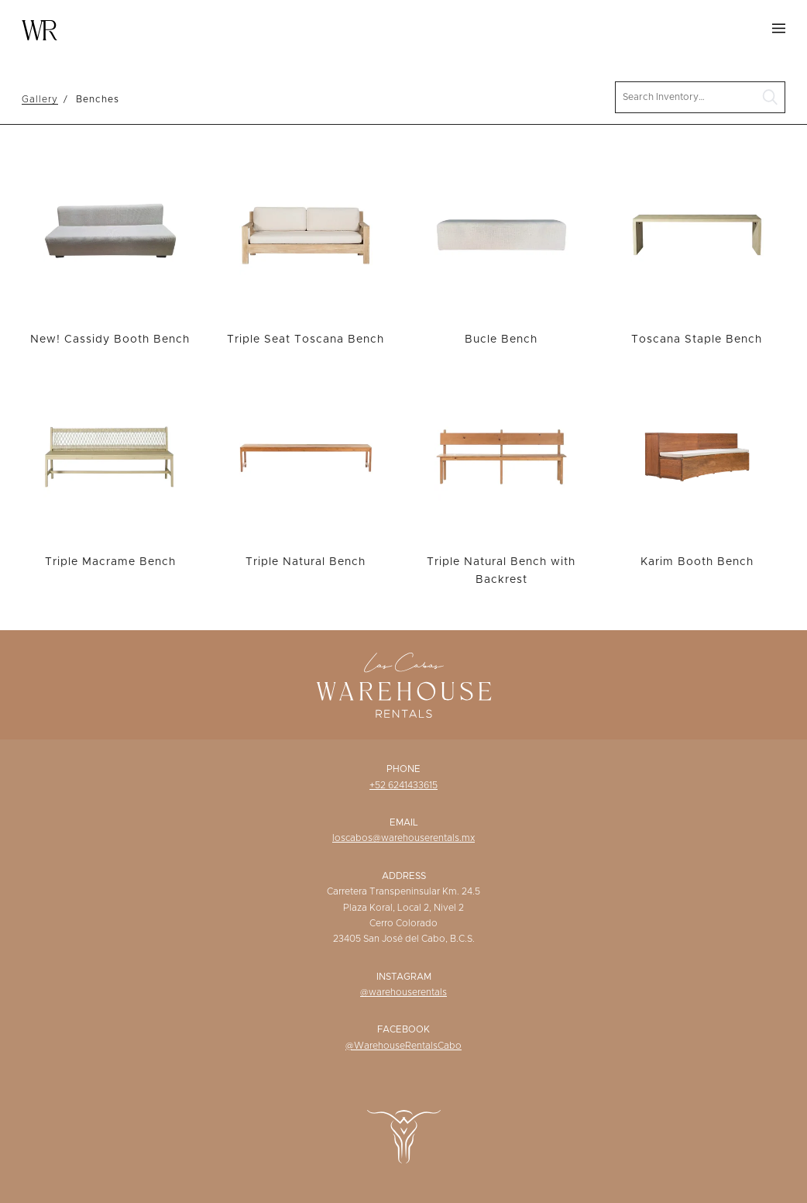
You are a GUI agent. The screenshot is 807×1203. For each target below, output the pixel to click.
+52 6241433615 (403, 785)
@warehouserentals (403, 992)
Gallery (40, 99)
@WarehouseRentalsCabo (403, 1045)
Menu (778, 28)
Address (404, 876)
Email (404, 822)
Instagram (403, 976)
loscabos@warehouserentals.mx (403, 838)
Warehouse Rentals (39, 30)
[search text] (700, 97)
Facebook (403, 1029)
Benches (97, 99)
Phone (403, 769)
